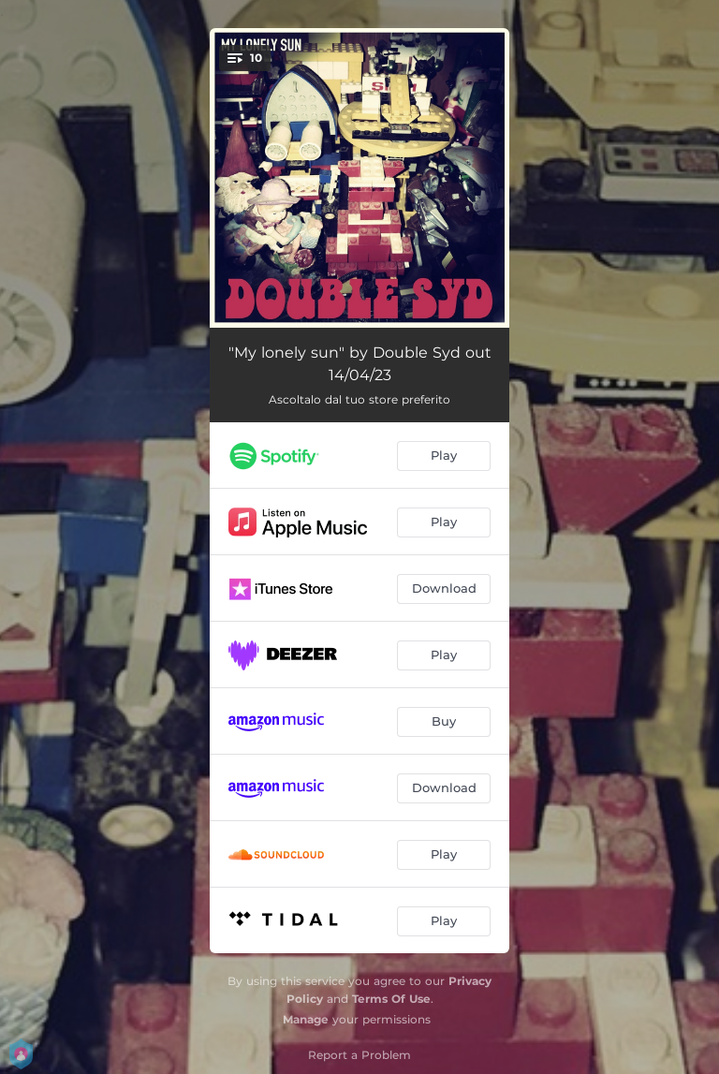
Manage (306, 1019)
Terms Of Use (391, 999)
